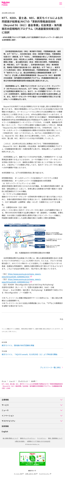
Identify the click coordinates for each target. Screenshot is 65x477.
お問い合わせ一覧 (31, 474)
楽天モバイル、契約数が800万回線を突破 (18, 345)
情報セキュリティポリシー (28, 438)
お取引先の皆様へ (20, 441)
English (5, 431)
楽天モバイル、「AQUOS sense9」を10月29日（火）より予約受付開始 (29, 354)
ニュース (12, 381)
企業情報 (32, 399)
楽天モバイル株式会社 (6, 3)
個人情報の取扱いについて (10, 438)
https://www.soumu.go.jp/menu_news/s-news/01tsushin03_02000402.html (21, 275)
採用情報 (5, 426)
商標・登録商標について (55, 438)
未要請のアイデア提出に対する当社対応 (38, 441)
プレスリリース (23, 381)
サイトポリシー (41, 438)
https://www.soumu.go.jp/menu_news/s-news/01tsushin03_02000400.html (21, 280)
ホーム (4, 381)
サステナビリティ (32, 421)
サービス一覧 (19, 474)
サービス (32, 405)
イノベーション (32, 415)
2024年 (33, 381)
